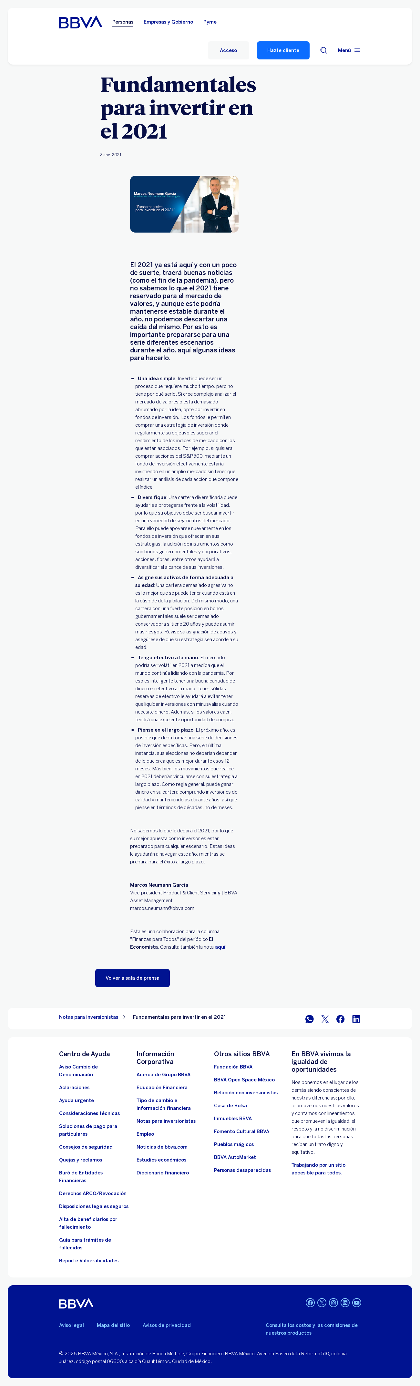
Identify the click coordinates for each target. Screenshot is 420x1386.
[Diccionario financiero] (163, 1173)
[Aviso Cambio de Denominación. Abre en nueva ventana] (94, 1071)
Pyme (210, 22)
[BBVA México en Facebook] (340, 1018)
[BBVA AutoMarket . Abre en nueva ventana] (235, 1157)
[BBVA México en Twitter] (325, 1018)
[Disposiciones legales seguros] (93, 1206)
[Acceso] (228, 50)
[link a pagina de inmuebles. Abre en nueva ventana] (233, 1118)
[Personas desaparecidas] (242, 1170)
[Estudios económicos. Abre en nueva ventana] (161, 1160)
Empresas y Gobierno (168, 22)
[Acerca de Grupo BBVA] (163, 1075)
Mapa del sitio (113, 1325)
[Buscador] (323, 50)
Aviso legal (71, 1325)
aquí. (220, 947)
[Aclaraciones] (74, 1087)
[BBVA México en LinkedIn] (356, 1018)
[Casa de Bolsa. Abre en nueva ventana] (230, 1106)
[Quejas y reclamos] (80, 1160)
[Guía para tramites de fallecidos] (94, 1244)
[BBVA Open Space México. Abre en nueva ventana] (244, 1080)
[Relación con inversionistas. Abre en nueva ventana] (246, 1093)
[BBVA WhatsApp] (309, 1018)
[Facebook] (310, 1303)
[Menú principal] (349, 50)
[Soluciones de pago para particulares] (94, 1130)
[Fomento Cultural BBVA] (241, 1131)
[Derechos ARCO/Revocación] (93, 1193)
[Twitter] (321, 1303)
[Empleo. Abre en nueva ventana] (145, 1134)
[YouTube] (356, 1303)
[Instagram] (333, 1303)
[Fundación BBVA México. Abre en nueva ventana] (233, 1067)
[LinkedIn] (345, 1303)
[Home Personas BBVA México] (80, 22)
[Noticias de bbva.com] (162, 1147)
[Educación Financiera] (162, 1087)
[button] (132, 978)
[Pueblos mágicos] (234, 1144)
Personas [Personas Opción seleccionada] (122, 22)
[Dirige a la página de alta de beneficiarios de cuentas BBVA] (94, 1223)
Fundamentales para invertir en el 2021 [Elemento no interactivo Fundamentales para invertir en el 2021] (179, 1017)
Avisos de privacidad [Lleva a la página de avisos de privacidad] (167, 1325)
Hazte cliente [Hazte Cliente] (283, 50)
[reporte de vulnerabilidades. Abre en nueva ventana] (88, 1261)
